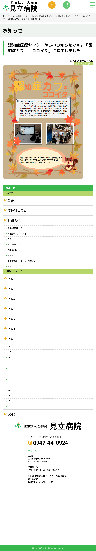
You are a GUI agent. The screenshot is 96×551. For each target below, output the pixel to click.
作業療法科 (12, 250)
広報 (9, 239)
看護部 (10, 255)
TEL (52, 5)
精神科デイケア (14, 244)
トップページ (8, 16)
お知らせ (33, 16)
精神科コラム (17, 210)
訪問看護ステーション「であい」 (22, 261)
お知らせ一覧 (21, 16)
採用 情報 (66, 5)
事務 (9, 266)
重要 (11, 200)
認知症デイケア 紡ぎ (17, 233)
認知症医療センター (47, 16)
